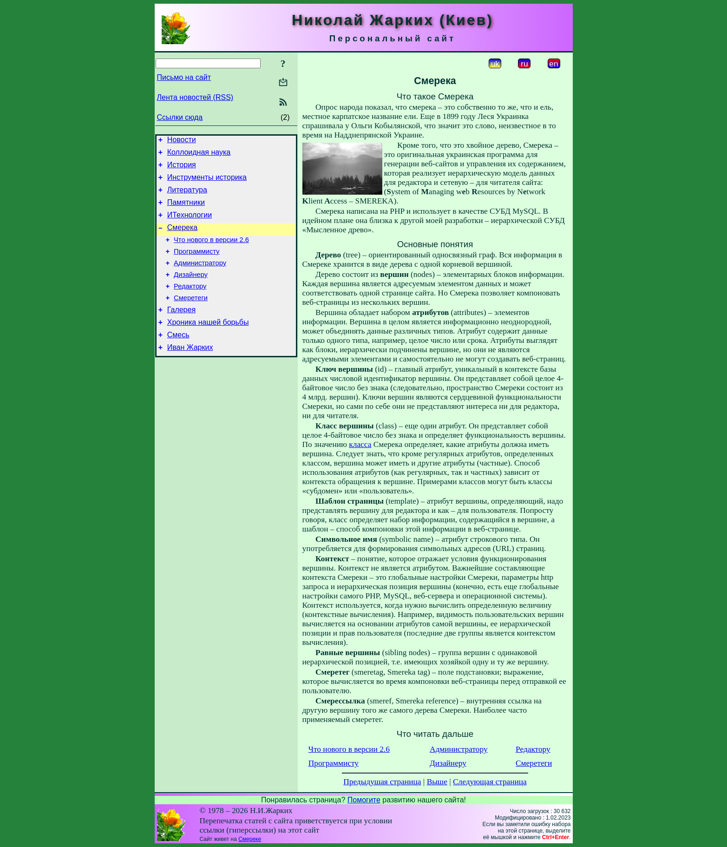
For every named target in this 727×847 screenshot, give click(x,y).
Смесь (178, 358)
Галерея (181, 331)
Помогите (363, 800)
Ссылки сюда (180, 117)
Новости (181, 141)
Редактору (190, 304)
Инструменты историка (207, 183)
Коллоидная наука (199, 155)
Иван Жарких (190, 372)
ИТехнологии (189, 225)
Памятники (186, 211)
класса (360, 444)
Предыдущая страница (382, 781)
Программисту (196, 265)
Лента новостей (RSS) (195, 97)
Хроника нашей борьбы (208, 344)
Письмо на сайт (184, 77)
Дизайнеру (191, 291)
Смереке (249, 839)
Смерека (182, 239)
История (181, 169)
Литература (187, 197)
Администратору (200, 278)
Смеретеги (191, 317)
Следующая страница (490, 781)
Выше (437, 781)
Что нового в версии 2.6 (211, 252)
